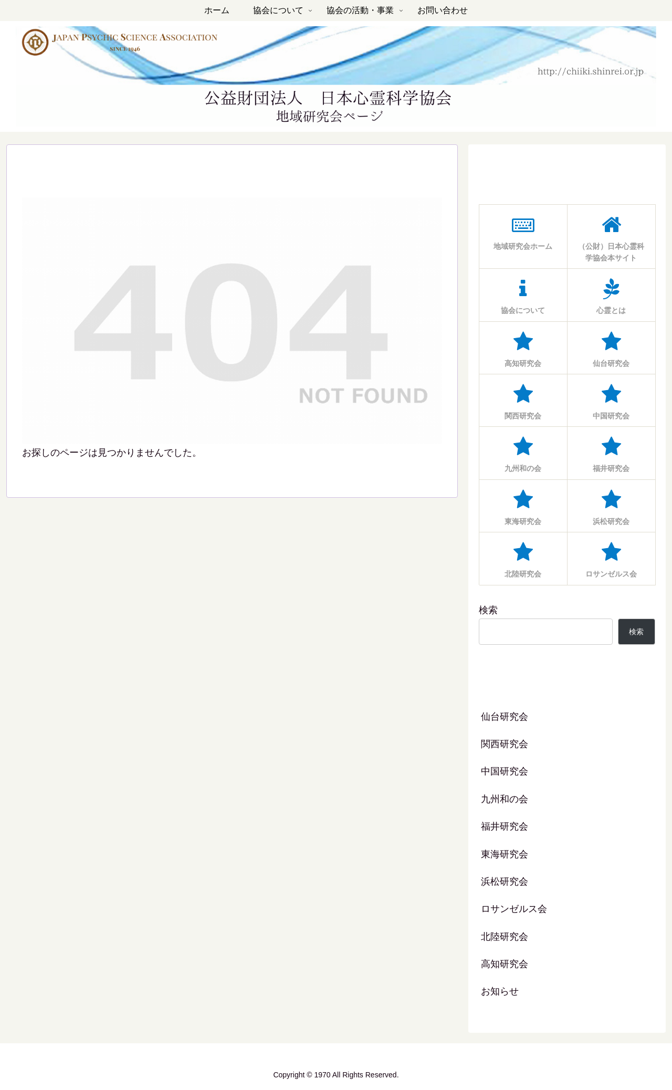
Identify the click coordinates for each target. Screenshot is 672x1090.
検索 (488, 610)
